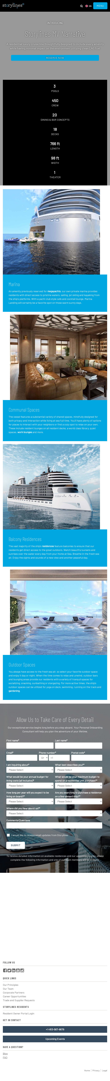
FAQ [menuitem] (5, 1057)
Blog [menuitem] (5, 1053)
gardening (14, 690)
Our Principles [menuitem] (10, 984)
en (90, 6)
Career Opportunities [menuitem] (14, 996)
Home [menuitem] (87, 1070)
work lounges (24, 432)
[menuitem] (5, 970)
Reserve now (55, 57)
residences (48, 546)
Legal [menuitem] (104, 1070)
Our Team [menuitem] (8, 988)
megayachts (54, 291)
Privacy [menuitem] (96, 1070)
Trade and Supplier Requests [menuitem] (19, 1000)
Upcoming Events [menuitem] (55, 1038)
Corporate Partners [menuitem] (13, 992)
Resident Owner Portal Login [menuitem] (18, 1013)
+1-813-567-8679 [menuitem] (55, 1029)
